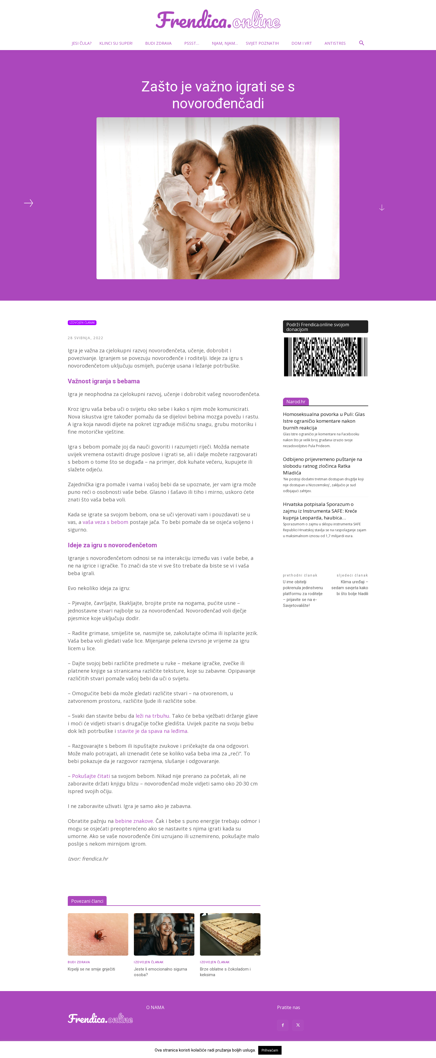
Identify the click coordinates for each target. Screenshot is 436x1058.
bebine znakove (134, 821)
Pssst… (194, 43)
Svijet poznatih (264, 43)
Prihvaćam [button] (270, 1050)
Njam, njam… (225, 43)
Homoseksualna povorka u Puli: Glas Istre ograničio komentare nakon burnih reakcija (324, 421)
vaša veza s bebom (105, 522)
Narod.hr (295, 402)
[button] (361, 43)
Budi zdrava (160, 43)
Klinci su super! (118, 43)
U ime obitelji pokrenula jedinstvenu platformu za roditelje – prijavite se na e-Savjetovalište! (303, 593)
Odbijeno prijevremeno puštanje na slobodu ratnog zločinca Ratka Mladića (322, 466)
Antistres (335, 43)
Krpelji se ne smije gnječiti (91, 969)
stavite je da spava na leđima (152, 731)
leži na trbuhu (152, 715)
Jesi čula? (81, 43)
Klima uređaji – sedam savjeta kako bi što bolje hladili (349, 587)
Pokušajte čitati (91, 776)
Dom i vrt (303, 43)
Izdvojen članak (82, 322)
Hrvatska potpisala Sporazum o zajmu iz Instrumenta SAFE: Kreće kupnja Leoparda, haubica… (320, 511)
